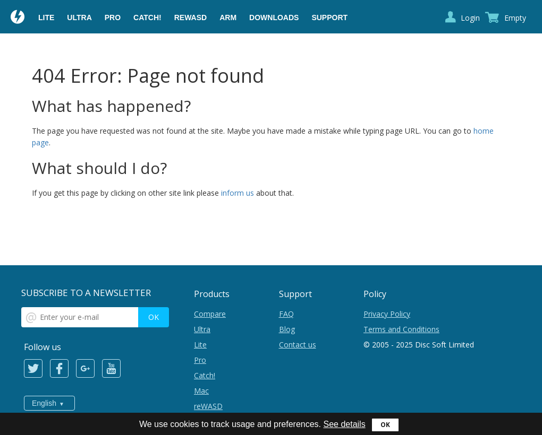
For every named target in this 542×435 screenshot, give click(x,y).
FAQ (286, 314)
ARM (227, 17)
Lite (46, 17)
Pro (113, 17)
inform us (237, 193)
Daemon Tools (18, 18)
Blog (287, 329)
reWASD (190, 17)
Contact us (297, 345)
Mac (201, 391)
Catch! (147, 17)
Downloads (274, 17)
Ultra (79, 17)
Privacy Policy (386, 314)
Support (329, 17)
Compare (210, 314)
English (44, 403)
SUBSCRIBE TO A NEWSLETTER (86, 292)
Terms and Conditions (401, 329)
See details (344, 424)
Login (470, 18)
